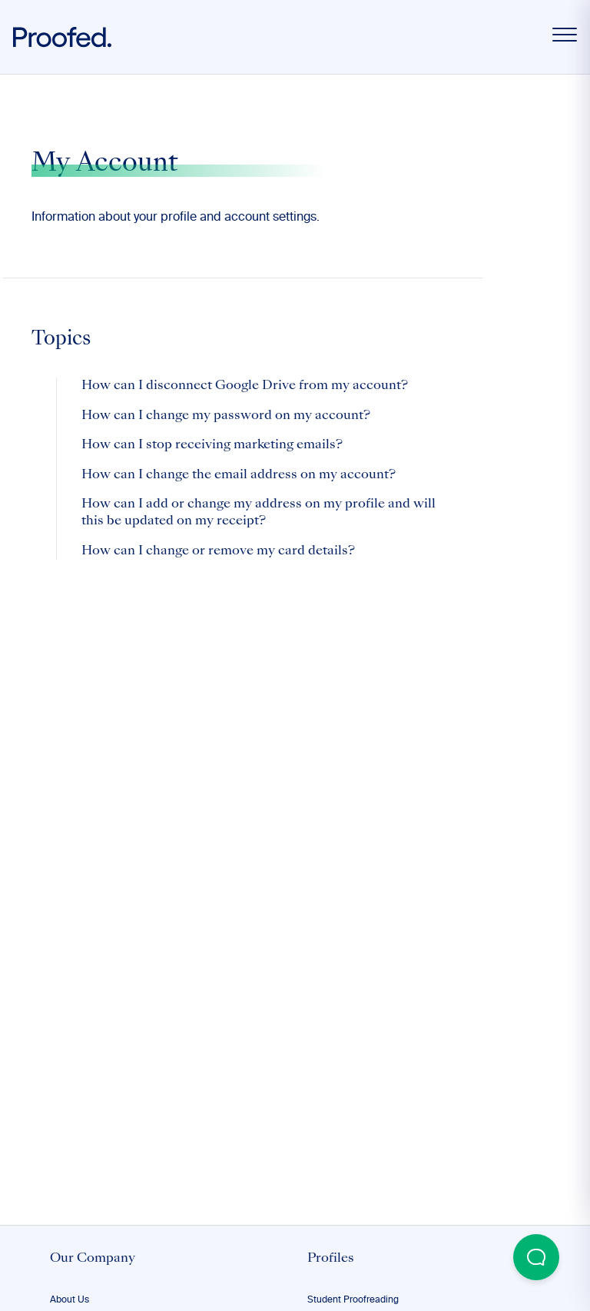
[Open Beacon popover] (536, 1257)
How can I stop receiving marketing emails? (212, 445)
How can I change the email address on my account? (238, 475)
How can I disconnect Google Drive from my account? (244, 386)
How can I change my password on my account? (225, 416)
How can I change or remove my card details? (218, 551)
